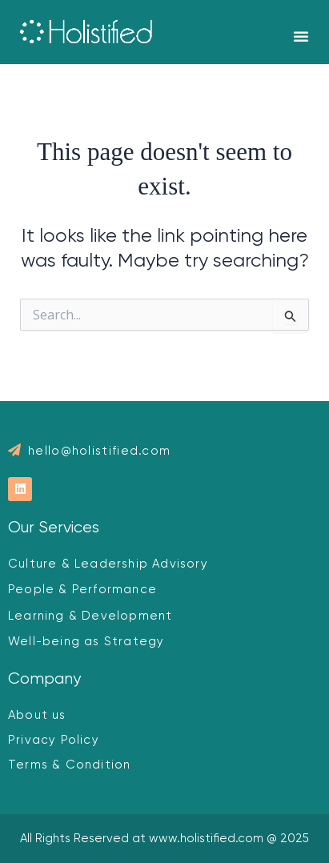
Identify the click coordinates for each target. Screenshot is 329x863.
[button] (301, 36)
